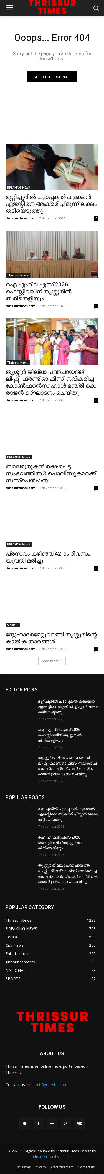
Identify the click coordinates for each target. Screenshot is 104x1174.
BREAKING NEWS (18, 187)
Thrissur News (17, 275)
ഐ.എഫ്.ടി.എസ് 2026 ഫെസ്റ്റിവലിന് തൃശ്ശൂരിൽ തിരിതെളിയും (38, 291)
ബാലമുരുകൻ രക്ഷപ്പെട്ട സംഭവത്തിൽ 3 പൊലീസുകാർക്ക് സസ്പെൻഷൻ (51, 473)
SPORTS (13, 625)
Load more (52, 661)
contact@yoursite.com (47, 1084)
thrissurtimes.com (20, 218)
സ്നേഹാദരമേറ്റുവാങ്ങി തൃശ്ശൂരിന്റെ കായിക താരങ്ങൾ (51, 638)
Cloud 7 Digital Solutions (52, 1157)
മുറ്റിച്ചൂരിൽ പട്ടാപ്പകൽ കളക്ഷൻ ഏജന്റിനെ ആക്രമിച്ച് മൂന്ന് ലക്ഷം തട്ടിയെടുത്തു (51, 204)
